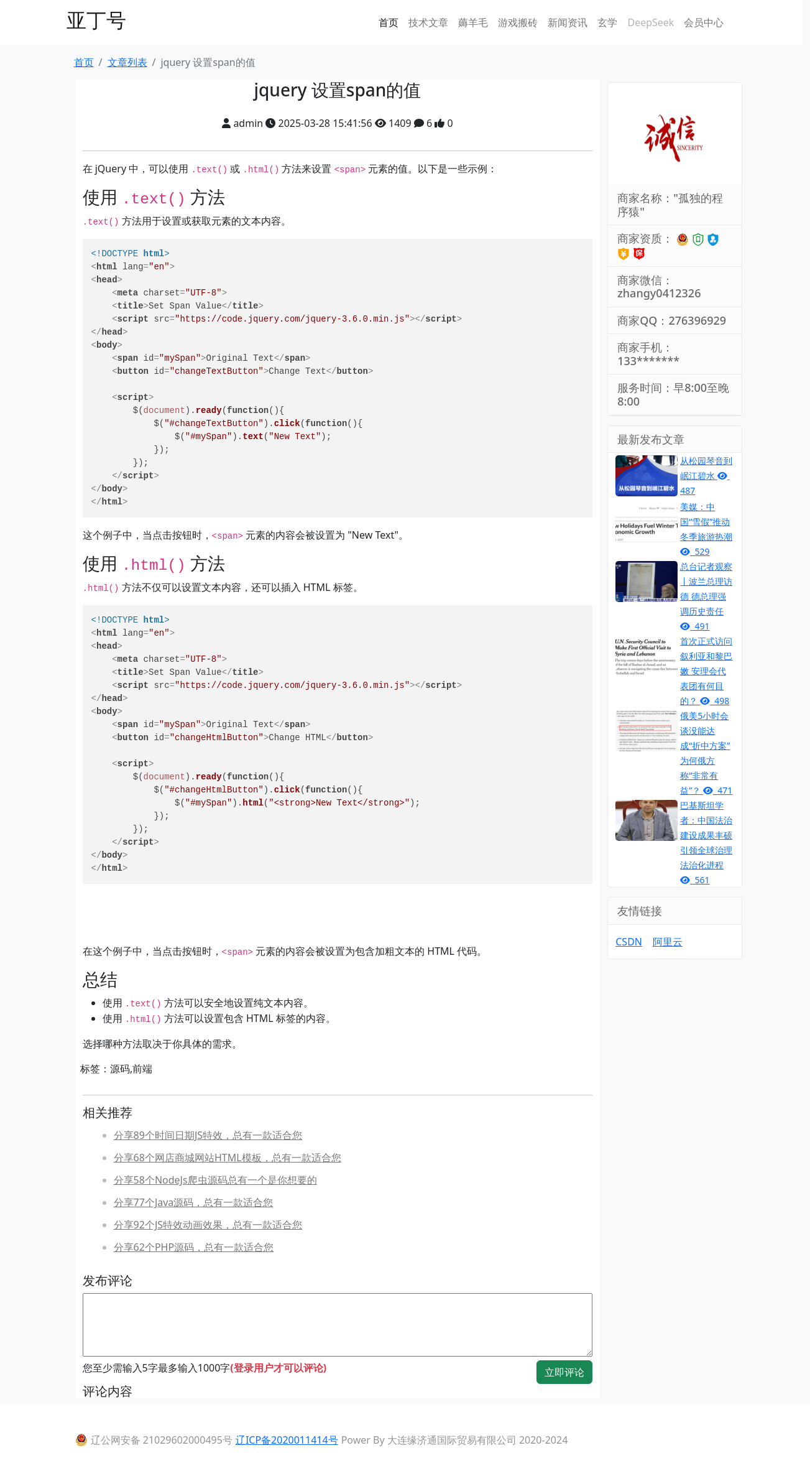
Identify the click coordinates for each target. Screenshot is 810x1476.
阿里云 (668, 942)
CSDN (628, 942)
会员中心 (704, 22)
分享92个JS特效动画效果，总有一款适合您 (208, 1225)
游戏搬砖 (518, 22)
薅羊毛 (473, 22)
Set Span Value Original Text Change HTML (277, 744)
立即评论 (564, 1372)
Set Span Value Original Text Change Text (277, 378)
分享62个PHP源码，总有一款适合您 (194, 1247)
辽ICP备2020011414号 (287, 1440)
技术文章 (428, 22)
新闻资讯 (567, 22)
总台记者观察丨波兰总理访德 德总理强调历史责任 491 (706, 596)
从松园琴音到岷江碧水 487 (706, 475)
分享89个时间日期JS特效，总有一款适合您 (208, 1135)
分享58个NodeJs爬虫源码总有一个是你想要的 (215, 1180)
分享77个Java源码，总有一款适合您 (194, 1202)
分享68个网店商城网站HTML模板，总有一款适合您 (227, 1157)
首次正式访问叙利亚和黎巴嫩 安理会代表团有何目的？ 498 (706, 671)
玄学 (607, 22)
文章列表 (127, 62)
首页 (388, 22)
